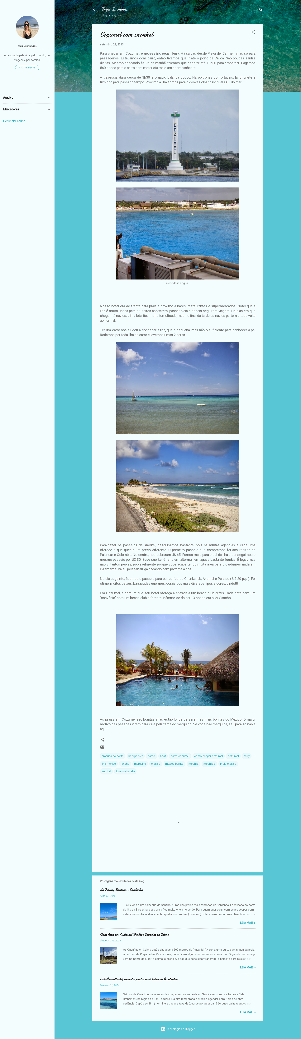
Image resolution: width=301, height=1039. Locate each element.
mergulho (140, 763)
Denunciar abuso (14, 121)
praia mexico (228, 763)
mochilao (209, 763)
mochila (193, 763)
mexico (155, 763)
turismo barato (125, 771)
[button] (253, 33)
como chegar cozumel (208, 756)
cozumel (233, 756)
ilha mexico (109, 763)
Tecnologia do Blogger (178, 1029)
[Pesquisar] (261, 10)
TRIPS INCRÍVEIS (27, 46)
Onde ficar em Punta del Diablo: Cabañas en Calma (134, 934)
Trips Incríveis (114, 9)
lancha (125, 763)
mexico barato (174, 763)
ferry (247, 756)
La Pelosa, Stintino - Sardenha (121, 890)
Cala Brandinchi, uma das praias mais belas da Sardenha (138, 979)
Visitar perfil (27, 67)
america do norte (112, 756)
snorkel (106, 771)
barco (151, 756)
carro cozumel (180, 756)
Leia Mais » (248, 923)
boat (163, 756)
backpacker (135, 756)
